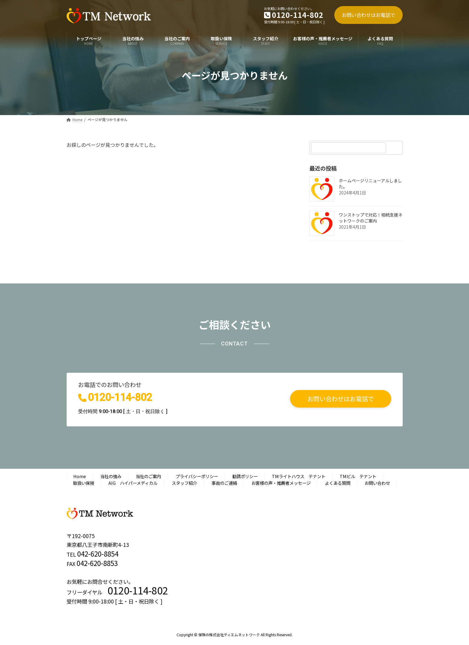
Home (79, 476)
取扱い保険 (83, 483)
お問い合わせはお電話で (368, 14)
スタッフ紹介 (184, 483)
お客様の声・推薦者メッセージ (281, 483)
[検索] (395, 147)
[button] (340, 399)
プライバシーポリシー (197, 476)
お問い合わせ (377, 483)
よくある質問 (337, 483)
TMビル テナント (358, 476)
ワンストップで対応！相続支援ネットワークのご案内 (370, 218)
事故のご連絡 (224, 483)
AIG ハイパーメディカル (132, 483)
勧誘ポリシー (245, 476)
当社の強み (110, 476)
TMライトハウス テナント (298, 476)
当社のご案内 (148, 476)
